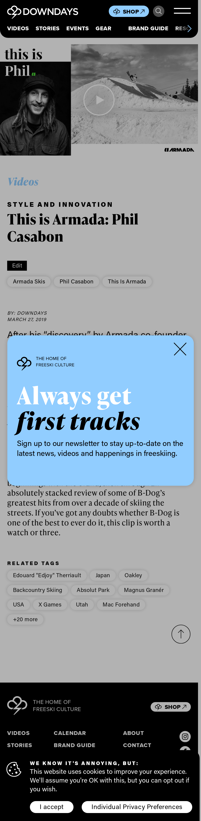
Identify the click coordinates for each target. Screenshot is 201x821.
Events (77, 28)
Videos (18, 28)
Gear (103, 28)
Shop (134, 11)
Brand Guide (148, 28)
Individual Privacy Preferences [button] (136, 806)
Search (158, 11)
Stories (48, 28)
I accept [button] (52, 806)
